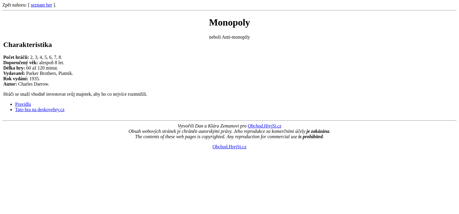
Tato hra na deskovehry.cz (40, 109)
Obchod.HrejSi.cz (264, 125)
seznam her (41, 4)
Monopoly (229, 22)
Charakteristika (27, 44)
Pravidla (23, 104)
